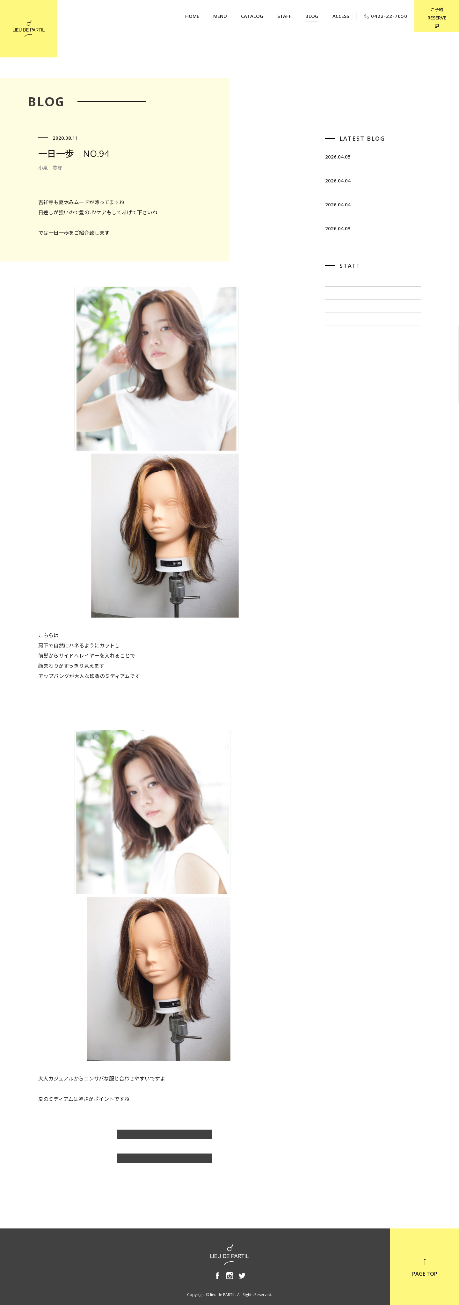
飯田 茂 (335, 324)
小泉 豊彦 (338, 388)
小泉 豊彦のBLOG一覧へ (164, 1137)
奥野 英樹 (338, 409)
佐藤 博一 (338, 346)
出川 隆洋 (338, 367)
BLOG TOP (164, 1161)
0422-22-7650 (385, 16)
